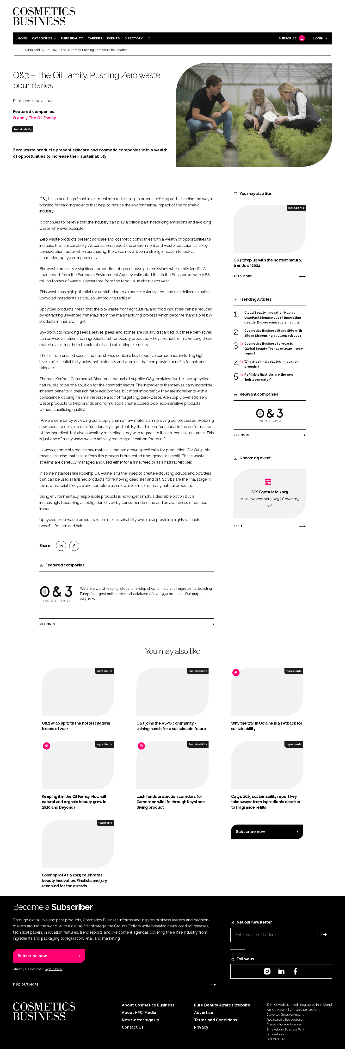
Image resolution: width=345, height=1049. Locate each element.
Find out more (25, 984)
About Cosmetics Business (148, 1005)
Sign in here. (53, 969)
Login (318, 38)
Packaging (105, 822)
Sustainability (22, 129)
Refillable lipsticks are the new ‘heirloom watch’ (269, 376)
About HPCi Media (139, 1012)
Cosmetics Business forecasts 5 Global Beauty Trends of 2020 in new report (273, 348)
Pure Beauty (72, 38)
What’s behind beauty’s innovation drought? (271, 364)
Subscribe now (250, 831)
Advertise (203, 1012)
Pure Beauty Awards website (222, 1005)
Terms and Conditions (215, 1020)
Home (22, 38)
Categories (42, 38)
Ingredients (296, 207)
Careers (95, 38)
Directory (133, 38)
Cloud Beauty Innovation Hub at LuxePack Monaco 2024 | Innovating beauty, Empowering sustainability (272, 317)
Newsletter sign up (140, 1020)
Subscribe (291, 38)
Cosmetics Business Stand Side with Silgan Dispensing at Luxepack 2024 (273, 332)
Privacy (201, 1027)
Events (113, 38)
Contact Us (133, 1027)
